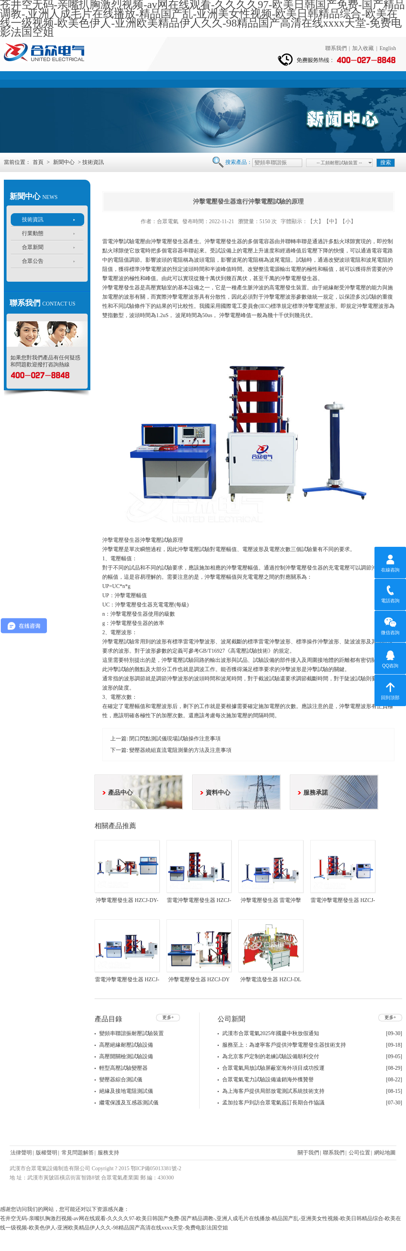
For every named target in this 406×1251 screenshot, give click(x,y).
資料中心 (228, 78)
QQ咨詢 (390, 658)
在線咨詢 (390, 562)
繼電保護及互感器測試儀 (128, 1103)
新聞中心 (177, 78)
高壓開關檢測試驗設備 (126, 1056)
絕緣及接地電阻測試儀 (126, 1091)
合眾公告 (32, 261)
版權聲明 (46, 1153)
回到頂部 (390, 690)
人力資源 (329, 78)
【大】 (316, 221)
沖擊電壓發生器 (121, 540)
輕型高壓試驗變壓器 (123, 1068)
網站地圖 (385, 1153)
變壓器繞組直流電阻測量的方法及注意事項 (180, 750)
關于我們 (308, 1153)
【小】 (348, 221)
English (387, 48)
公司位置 (359, 1153)
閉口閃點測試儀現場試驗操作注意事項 (175, 739)
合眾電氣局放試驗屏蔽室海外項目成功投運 (273, 1068)
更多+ (168, 1017)
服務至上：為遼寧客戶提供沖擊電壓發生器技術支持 (284, 1045)
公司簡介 (76, 78)
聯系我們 (336, 48)
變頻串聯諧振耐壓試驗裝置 (131, 1033)
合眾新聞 (32, 247)
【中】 (332, 221)
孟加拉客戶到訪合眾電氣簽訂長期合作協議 (273, 1103)
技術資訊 (32, 219)
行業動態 (32, 233)
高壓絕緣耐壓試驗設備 (126, 1045)
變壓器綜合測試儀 (120, 1079)
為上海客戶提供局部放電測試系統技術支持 (273, 1091)
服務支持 (279, 78)
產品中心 (127, 78)
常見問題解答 (78, 1153)
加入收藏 (363, 48)
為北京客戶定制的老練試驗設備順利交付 (270, 1056)
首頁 (25, 78)
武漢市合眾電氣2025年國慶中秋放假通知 (270, 1033)
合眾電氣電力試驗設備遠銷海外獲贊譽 (268, 1079)
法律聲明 (21, 1153)
